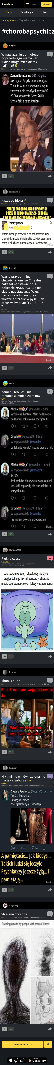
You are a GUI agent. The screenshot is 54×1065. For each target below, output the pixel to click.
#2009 (22, 566)
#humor (21, 684)
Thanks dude (10, 681)
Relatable (5, 562)
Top (45, 12)
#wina (12, 69)
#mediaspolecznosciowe (10, 566)
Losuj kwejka (49, 1045)
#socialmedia (6, 564)
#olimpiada (5, 312)
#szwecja (4, 786)
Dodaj (9, 12)
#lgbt (13, 312)
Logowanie (36, 4)
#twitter (4, 401)
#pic (31, 684)
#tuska (18, 69)
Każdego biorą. (13, 200)
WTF (3, 399)
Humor (4, 204)
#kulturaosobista (7, 403)
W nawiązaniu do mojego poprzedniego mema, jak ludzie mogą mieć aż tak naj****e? (20, 60)
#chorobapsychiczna (29, 69)
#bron (13, 204)
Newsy (3, 69)
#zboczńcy (44, 312)
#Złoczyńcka (42, 69)
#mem (27, 684)
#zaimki (36, 401)
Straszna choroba (14, 914)
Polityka (4, 784)
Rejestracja (47, 4)
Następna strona (23, 1044)
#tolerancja (12, 401)
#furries (26, 918)
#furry (20, 918)
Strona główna (8, 20)
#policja (19, 204)
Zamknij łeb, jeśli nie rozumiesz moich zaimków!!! (22, 394)
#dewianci (35, 312)
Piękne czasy (10, 558)
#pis (10, 786)
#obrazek (14, 684)
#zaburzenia (16, 564)
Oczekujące (27, 12)
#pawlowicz (23, 786)
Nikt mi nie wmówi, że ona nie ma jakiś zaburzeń (23, 778)
